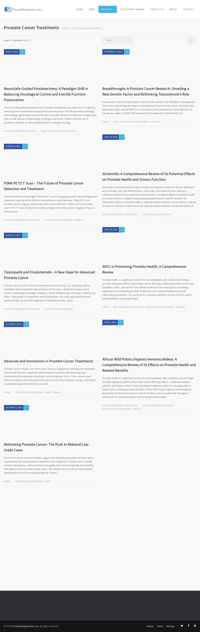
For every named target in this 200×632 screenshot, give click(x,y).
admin (7, 392)
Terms (160, 626)
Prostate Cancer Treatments (62, 131)
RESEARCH (106, 9)
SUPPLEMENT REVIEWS (132, 9)
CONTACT (188, 9)
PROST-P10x (156, 9)
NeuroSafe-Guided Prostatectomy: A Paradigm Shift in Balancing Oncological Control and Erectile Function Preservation (46, 94)
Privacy (149, 626)
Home (65, 28)
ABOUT (173, 9)
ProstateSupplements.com (25, 626)
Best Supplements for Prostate (129, 307)
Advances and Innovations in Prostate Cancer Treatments (48, 361)
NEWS (92, 9)
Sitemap (170, 626)
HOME (79, 9)
